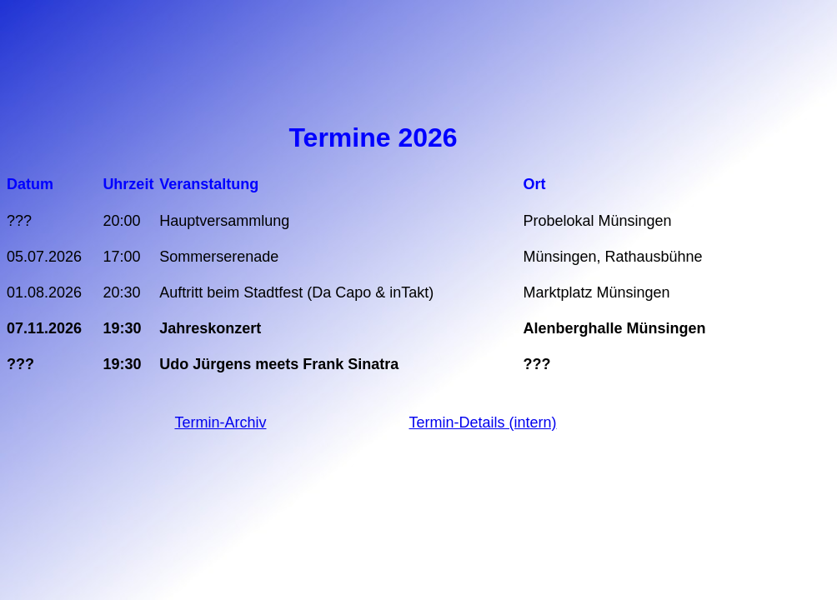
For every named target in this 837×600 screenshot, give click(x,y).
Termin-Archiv (220, 422)
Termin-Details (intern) (482, 422)
